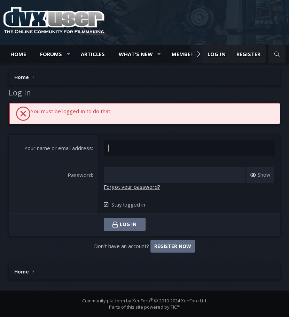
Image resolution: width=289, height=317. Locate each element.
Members (184, 54)
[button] (68, 54)
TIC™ (175, 307)
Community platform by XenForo (144, 300)
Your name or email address (58, 148)
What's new (136, 54)
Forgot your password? (132, 186)
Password (80, 174)
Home (18, 54)
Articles (93, 54)
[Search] (277, 54)
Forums (51, 54)
